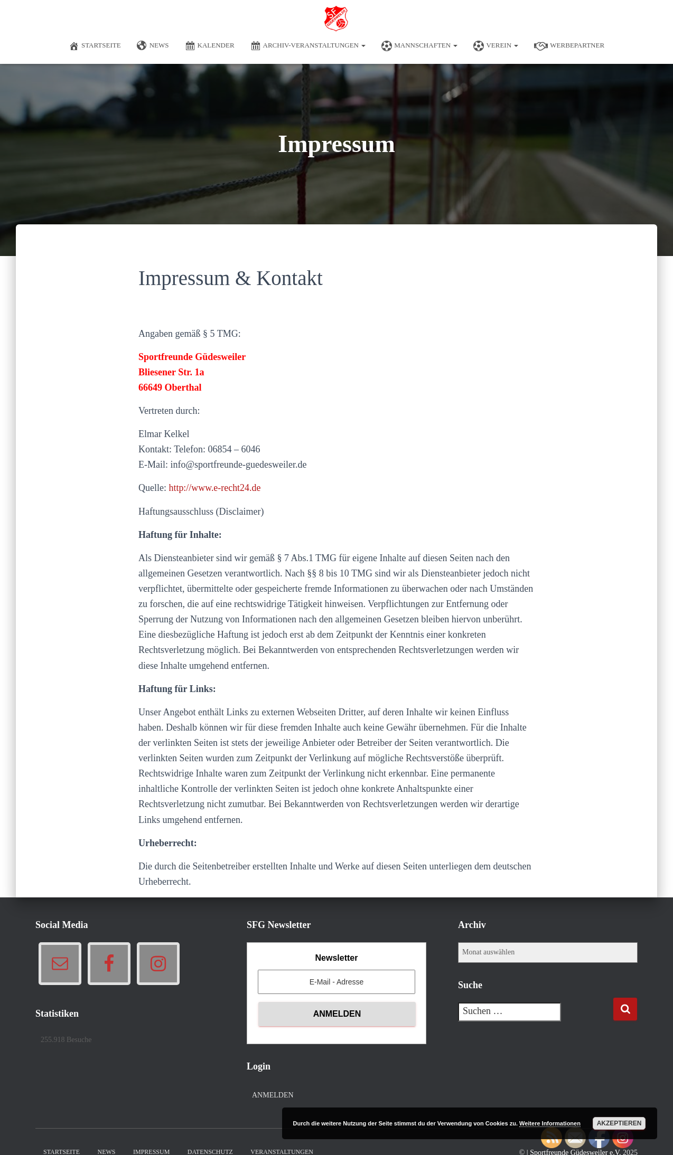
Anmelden (273, 1095)
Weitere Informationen (550, 1123)
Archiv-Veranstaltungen (308, 46)
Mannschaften (419, 46)
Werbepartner (569, 46)
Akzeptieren (619, 1123)
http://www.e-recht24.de (215, 487)
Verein (495, 46)
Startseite (95, 46)
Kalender (210, 46)
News (153, 46)
